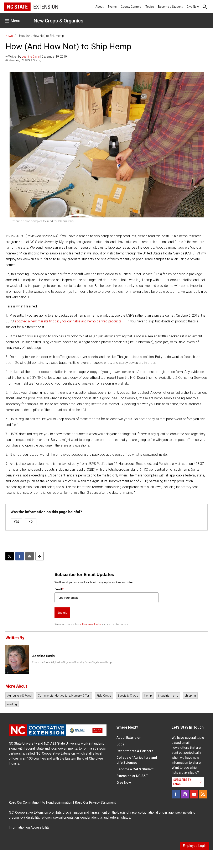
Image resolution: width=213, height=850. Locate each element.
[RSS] (203, 794)
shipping (190, 695)
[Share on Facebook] (19, 556)
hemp (148, 695)
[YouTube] (194, 794)
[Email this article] (29, 556)
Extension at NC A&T (132, 776)
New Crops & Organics (58, 21)
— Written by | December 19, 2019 (36, 56)
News (9, 35)
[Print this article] (39, 556)
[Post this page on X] (9, 556)
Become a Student (170, 6)
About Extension (128, 738)
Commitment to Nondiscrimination (47, 802)
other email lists (90, 624)
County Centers (131, 6)
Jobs (120, 744)
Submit (62, 612)
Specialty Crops (128, 695)
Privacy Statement (102, 802)
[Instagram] (185, 794)
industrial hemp (168, 695)
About (99, 6)
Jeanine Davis (31, 56)
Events (112, 6)
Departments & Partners (134, 751)
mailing (12, 704)
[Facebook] (176, 794)
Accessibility (40, 827)
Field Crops (104, 695)
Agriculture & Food (19, 695)
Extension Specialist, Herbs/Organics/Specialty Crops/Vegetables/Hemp (72, 662)
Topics (149, 6)
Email (59, 589)
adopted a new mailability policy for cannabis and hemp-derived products (68, 321)
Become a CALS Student (135, 769)
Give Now (193, 6)
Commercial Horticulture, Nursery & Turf (64, 695)
